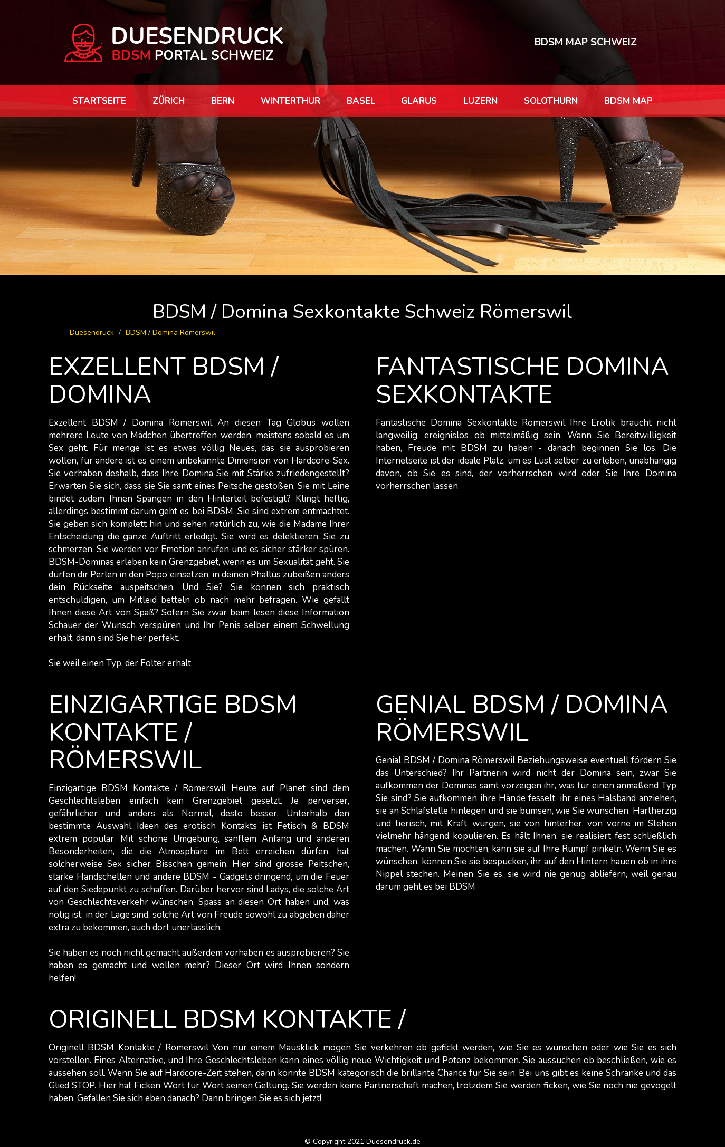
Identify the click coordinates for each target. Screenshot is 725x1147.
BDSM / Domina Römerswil (170, 332)
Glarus (419, 101)
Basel (361, 101)
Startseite (99, 101)
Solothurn (551, 101)
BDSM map (628, 101)
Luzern (480, 101)
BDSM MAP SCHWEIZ (586, 42)
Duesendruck (92, 332)
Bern (222, 101)
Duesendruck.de (393, 1141)
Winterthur (290, 101)
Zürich (168, 101)
